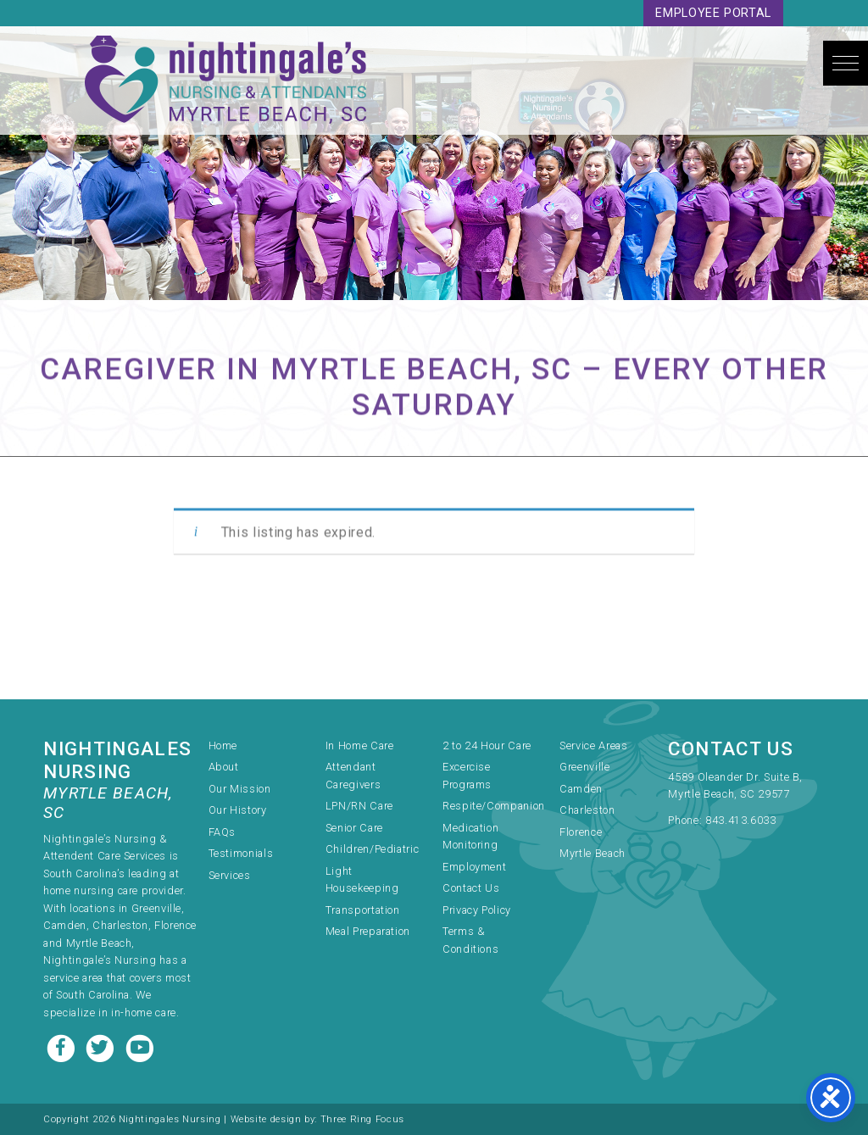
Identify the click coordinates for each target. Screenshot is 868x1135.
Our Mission (240, 788)
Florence (580, 832)
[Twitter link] (101, 1046)
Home (223, 745)
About (224, 766)
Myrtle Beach (592, 853)
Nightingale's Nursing (225, 80)
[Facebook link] (62, 1046)
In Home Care (360, 745)
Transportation (363, 910)
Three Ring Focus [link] (362, 1119)
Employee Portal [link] (713, 13)
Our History (238, 810)
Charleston (587, 810)
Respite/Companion (493, 805)
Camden (581, 788)
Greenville (584, 766)
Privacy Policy (476, 910)
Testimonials (241, 853)
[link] (746, 787)
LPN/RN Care (359, 805)
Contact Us (470, 888)
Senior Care (354, 827)
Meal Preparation (368, 931)
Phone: (686, 820)
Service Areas (593, 745)
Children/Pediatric (373, 849)
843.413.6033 (740, 820)
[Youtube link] (140, 1046)
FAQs (222, 832)
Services (230, 875)
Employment (474, 866)
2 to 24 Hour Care (486, 745)
